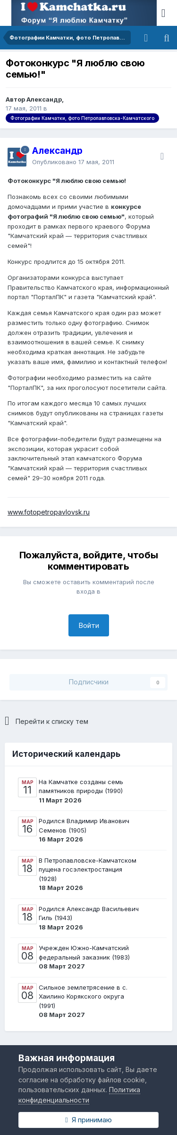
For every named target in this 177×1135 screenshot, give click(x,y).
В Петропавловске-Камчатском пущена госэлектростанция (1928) (87, 869)
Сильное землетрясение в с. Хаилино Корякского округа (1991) (83, 996)
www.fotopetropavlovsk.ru (49, 512)
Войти (88, 625)
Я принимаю (88, 1119)
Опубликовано (73, 162)
